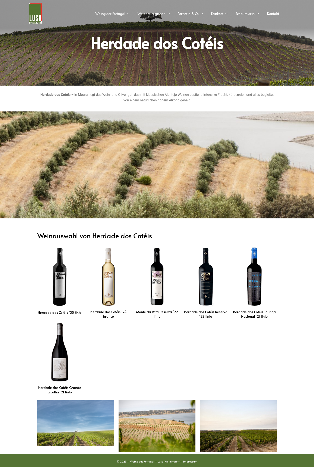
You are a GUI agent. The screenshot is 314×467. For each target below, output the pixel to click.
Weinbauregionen (159, 13)
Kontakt (274, 13)
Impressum (190, 461)
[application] (134, 13)
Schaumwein (249, 13)
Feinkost (222, 13)
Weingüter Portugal (119, 13)
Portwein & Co (194, 13)
